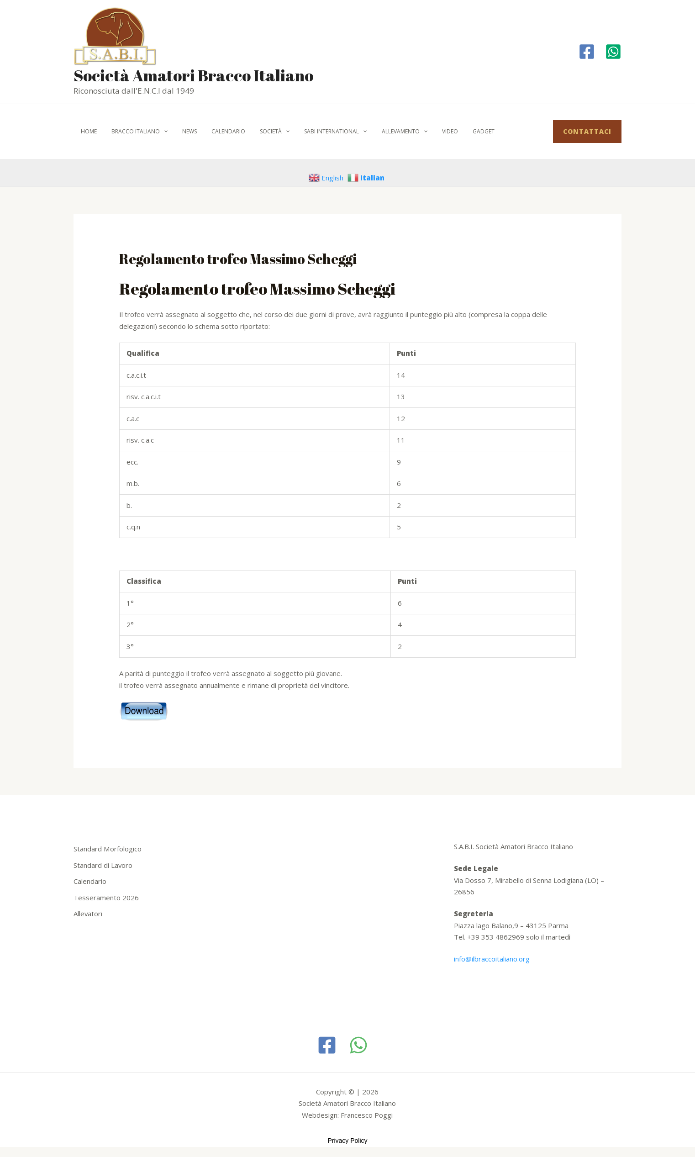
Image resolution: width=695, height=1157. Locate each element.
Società (258, 131)
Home (87, 131)
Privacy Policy (347, 1140)
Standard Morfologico (107, 848)
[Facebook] (587, 51)
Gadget (452, 131)
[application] (158, 131)
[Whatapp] (613, 51)
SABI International (315, 131)
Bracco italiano (134, 131)
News (180, 131)
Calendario (215, 131)
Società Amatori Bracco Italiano (193, 75)
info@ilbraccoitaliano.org (492, 958)
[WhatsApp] (358, 1045)
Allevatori (88, 913)
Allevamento (381, 131)
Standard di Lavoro (103, 865)
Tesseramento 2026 (106, 897)
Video (423, 131)
